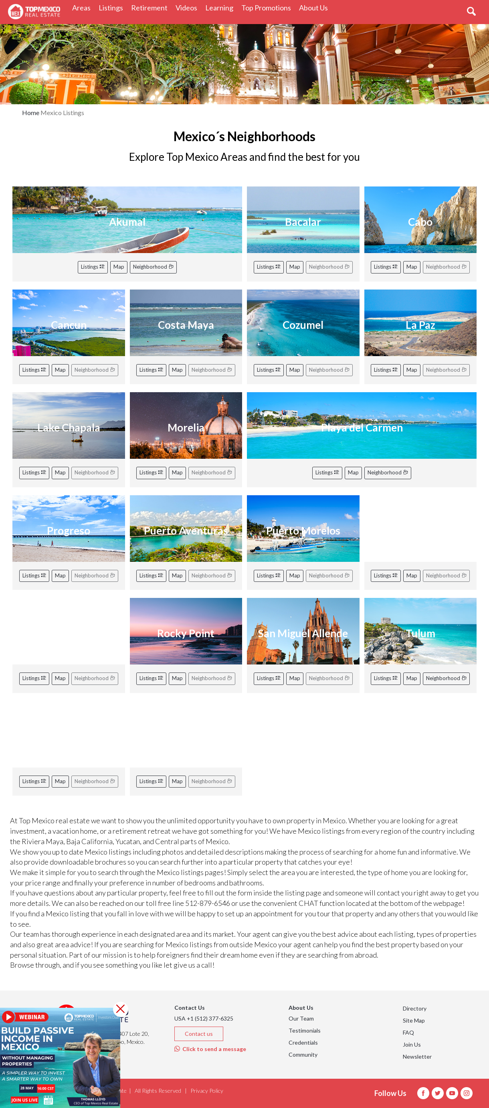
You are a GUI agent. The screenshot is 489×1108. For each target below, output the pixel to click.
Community (303, 1054)
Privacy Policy (206, 1090)
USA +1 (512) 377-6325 (203, 1018)
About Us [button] (315, 7)
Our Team (301, 1018)
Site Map (414, 1020)
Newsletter (417, 1056)
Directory (414, 1008)
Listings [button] (113, 7)
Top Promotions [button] (268, 7)
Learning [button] (221, 7)
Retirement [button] (151, 7)
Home (30, 112)
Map (118, 266)
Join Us (412, 1044)
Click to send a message (210, 1048)
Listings (93, 266)
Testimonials (305, 1030)
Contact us (199, 1033)
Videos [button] (188, 7)
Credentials (303, 1042)
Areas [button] (83, 7)
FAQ (408, 1032)
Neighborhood (153, 266)
